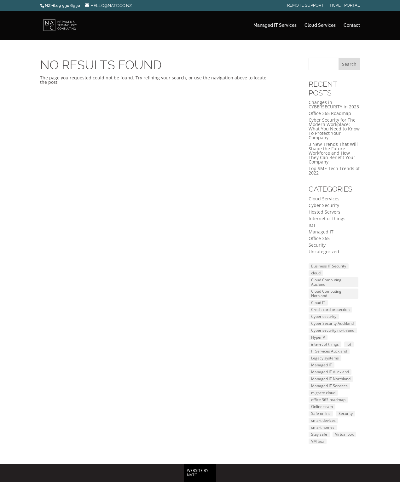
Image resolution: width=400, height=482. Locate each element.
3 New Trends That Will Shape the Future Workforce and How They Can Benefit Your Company (333, 153)
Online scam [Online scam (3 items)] (322, 406)
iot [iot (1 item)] (349, 344)
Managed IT (321, 232)
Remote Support (305, 5)
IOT (312, 225)
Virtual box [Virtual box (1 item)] (344, 434)
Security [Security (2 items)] (346, 413)
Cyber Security (324, 205)
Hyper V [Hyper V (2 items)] (318, 337)
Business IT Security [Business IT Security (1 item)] (328, 266)
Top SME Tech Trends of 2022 (334, 170)
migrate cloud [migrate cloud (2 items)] (323, 392)
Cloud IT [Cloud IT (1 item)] (318, 302)
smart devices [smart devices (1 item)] (323, 420)
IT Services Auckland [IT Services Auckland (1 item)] (329, 351)
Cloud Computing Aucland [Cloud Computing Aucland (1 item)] (326, 282)
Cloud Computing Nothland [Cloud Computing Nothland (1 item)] (326, 293)
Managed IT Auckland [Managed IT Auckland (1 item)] (330, 372)
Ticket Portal (344, 5)
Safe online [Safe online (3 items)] (321, 413)
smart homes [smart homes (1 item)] (322, 427)
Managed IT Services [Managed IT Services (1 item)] (329, 385)
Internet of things (327, 218)
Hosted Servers (324, 212)
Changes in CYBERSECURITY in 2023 (334, 104)
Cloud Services (320, 25)
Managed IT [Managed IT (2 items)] (321, 365)
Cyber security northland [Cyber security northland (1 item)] (332, 330)
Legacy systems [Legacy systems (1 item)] (325, 358)
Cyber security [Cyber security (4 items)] (323, 316)
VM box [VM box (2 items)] (317, 441)
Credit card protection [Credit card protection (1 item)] (330, 309)
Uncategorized (324, 252)
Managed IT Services (275, 25)
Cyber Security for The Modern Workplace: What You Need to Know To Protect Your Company (334, 129)
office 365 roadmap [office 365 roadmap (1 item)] (328, 399)
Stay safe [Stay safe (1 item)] (319, 434)
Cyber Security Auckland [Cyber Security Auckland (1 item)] (332, 323)
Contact (352, 25)
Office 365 (319, 238)
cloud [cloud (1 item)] (316, 273)
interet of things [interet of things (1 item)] (325, 344)
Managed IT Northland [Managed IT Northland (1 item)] (331, 379)
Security (317, 245)
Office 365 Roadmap (330, 113)
